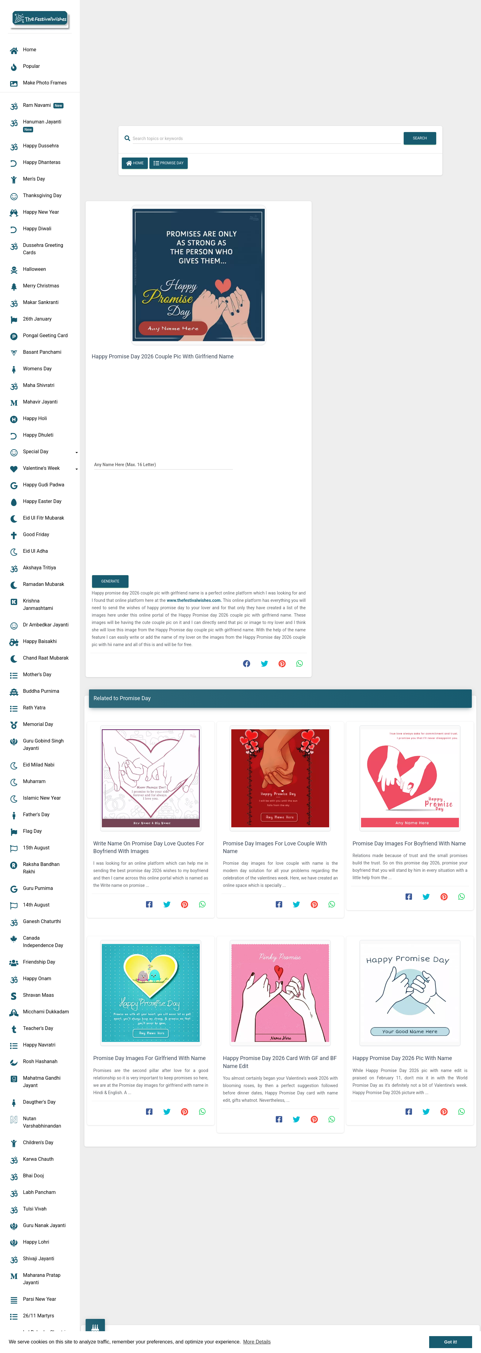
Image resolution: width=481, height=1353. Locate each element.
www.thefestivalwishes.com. (194, 600)
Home (135, 163)
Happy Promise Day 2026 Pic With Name (402, 1058)
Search (420, 138)
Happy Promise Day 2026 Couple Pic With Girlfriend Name (163, 356)
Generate (110, 581)
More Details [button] (257, 1341)
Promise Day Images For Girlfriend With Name (149, 1058)
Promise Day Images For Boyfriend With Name (409, 843)
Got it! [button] (450, 1341)
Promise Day (168, 163)
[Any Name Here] (163, 464)
